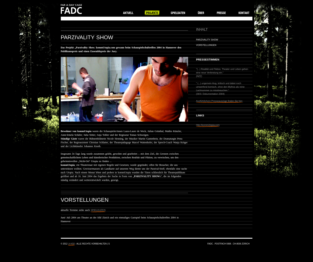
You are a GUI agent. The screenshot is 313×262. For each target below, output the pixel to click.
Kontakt (243, 12)
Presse (221, 12)
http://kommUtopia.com (208, 125)
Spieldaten (178, 12)
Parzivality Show (207, 39)
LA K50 (71, 244)
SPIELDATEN (98, 210)
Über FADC (201, 12)
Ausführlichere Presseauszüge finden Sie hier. (219, 101)
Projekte (152, 12)
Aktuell (128, 12)
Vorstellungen (206, 45)
